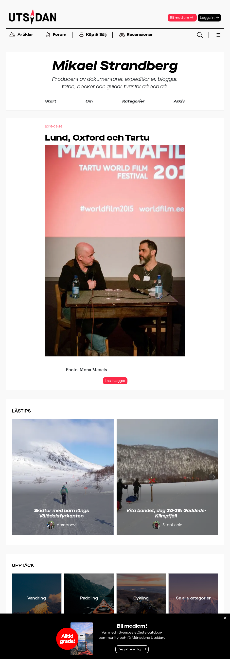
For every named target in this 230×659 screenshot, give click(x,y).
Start (50, 101)
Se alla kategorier (193, 598)
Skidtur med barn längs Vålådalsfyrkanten (61, 513)
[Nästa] (212, 477)
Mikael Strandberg (114, 65)
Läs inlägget (115, 380)
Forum (56, 35)
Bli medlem (182, 17)
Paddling (89, 598)
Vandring (36, 598)
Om (89, 101)
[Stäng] (225, 618)
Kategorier (133, 101)
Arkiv (179, 101)
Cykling (141, 598)
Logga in (209, 17)
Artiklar (21, 35)
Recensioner (136, 35)
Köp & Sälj (92, 35)
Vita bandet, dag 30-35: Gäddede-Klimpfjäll (166, 513)
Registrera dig (129, 649)
